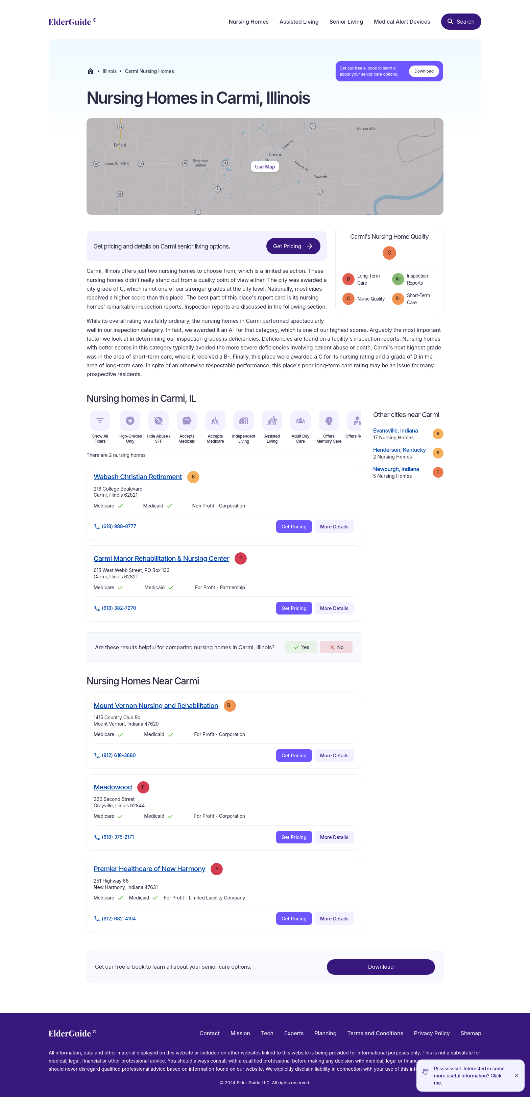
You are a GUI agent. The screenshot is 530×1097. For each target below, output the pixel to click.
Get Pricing (293, 246)
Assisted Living (299, 21)
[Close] (516, 1075)
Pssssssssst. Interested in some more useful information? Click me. (469, 1076)
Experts (294, 1033)
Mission (240, 1033)
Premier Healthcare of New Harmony (149, 868)
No (336, 647)
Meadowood (113, 787)
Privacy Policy (432, 1033)
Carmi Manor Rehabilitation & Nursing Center (161, 558)
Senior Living (346, 21)
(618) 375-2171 (114, 837)
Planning (325, 1033)
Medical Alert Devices (402, 21)
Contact (210, 1033)
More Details (334, 526)
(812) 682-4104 (115, 918)
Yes (301, 647)
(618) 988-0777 (115, 526)
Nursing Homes (249, 21)
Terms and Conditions (375, 1033)
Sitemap (471, 1033)
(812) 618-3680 (115, 755)
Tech (267, 1033)
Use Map (265, 166)
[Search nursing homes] (461, 22)
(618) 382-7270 (115, 608)
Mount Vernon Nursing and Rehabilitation (156, 705)
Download (424, 71)
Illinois (110, 71)
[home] (72, 21)
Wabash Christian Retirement (138, 476)
